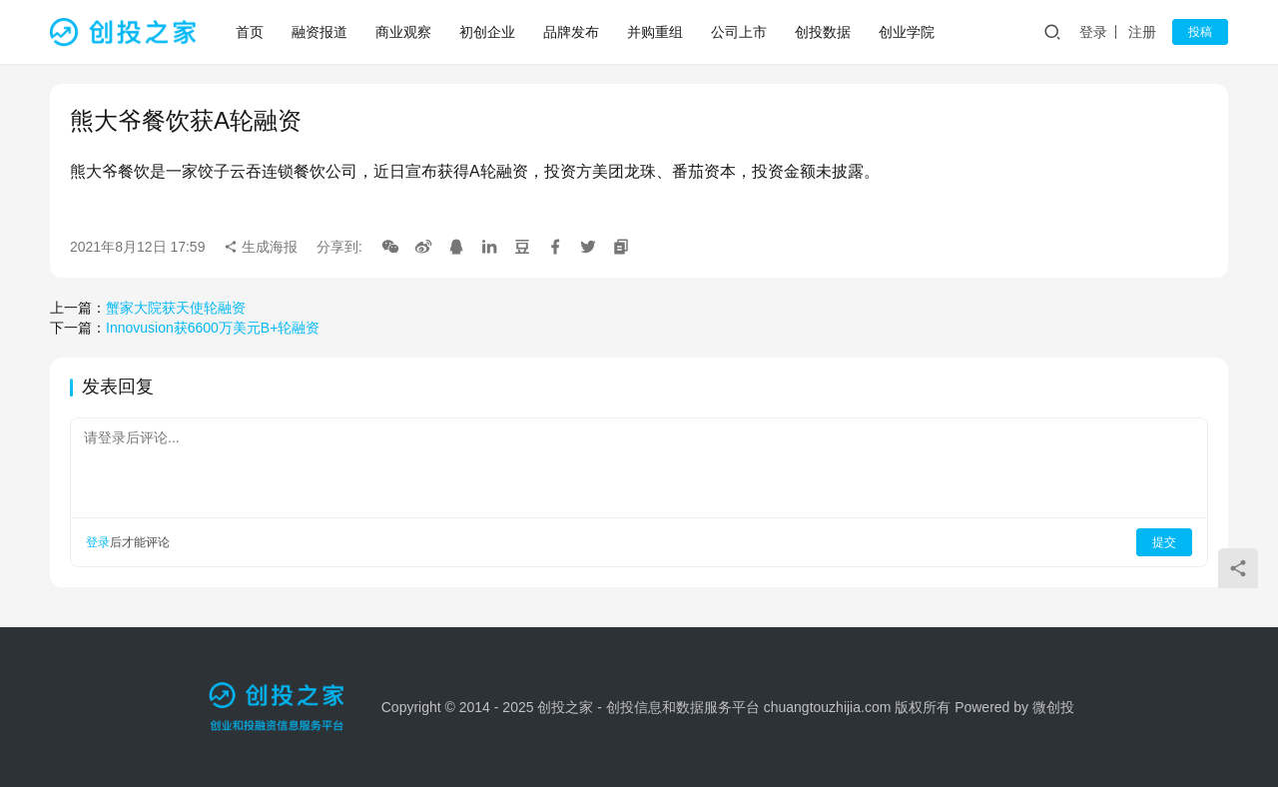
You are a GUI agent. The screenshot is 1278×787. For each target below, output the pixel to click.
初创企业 (487, 32)
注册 (1142, 32)
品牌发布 (571, 32)
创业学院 (907, 32)
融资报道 (319, 32)
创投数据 (823, 32)
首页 (250, 32)
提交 (1164, 542)
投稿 (1200, 32)
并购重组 (655, 32)
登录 (1093, 32)
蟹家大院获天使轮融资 (176, 308)
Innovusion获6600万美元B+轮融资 (213, 328)
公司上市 (739, 32)
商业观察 (403, 32)
